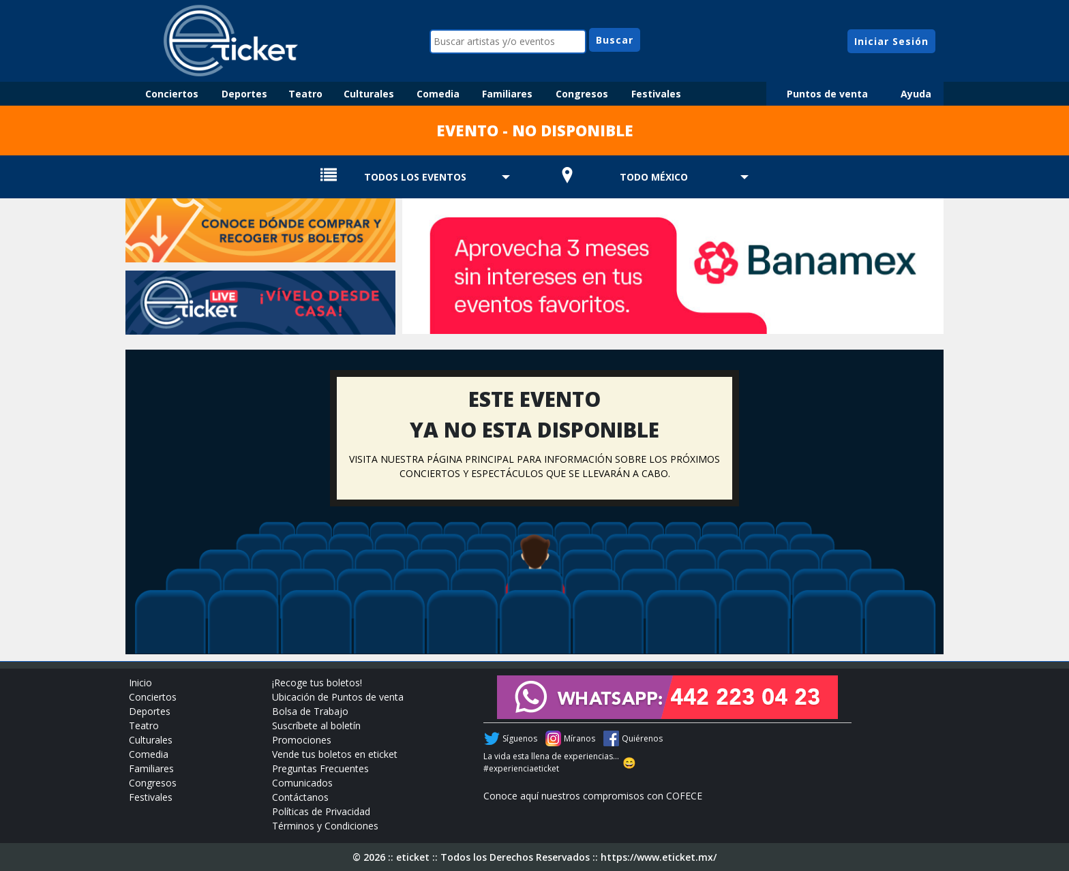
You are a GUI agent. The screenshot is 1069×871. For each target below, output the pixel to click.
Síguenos (519, 738)
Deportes (244, 93)
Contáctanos (300, 797)
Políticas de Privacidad (321, 811)
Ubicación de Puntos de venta (338, 696)
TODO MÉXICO (654, 176)
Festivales (656, 93)
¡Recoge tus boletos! (317, 682)
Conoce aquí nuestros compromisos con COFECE (592, 795)
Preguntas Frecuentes (320, 768)
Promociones (301, 739)
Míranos (579, 738)
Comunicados (302, 782)
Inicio (140, 682)
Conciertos (171, 93)
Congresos (582, 93)
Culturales (369, 93)
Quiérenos (642, 738)
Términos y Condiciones (325, 825)
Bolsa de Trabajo (310, 711)
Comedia (438, 93)
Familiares (507, 93)
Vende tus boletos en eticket (334, 754)
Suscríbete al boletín (316, 725)
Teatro (305, 93)
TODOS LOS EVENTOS (415, 176)
